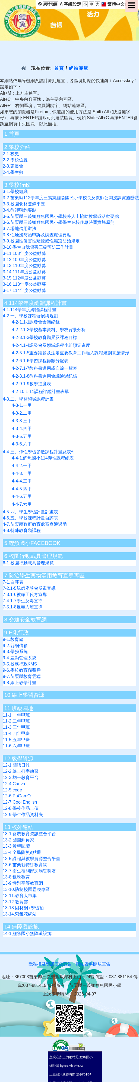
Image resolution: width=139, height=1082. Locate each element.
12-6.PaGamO (17, 796)
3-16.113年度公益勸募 (24, 284)
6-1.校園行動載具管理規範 (28, 563)
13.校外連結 (19, 827)
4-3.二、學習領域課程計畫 (28, 399)
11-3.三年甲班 (16, 727)
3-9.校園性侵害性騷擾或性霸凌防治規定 (41, 241)
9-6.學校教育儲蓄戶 (22, 670)
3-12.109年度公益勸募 (24, 259)
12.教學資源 (19, 758)
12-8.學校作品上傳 (21, 808)
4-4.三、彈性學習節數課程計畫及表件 (39, 452)
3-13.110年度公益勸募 (24, 265)
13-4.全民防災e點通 (22, 852)
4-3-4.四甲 (22, 428)
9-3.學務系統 (15, 651)
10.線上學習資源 (24, 695)
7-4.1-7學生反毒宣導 (23, 600)
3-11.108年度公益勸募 (24, 253)
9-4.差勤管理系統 (19, 657)
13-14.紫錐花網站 (20, 914)
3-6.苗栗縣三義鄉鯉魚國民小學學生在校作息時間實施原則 (59, 222)
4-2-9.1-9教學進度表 (31, 383)
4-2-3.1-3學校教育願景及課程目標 (44, 337)
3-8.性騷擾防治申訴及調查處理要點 (37, 234)
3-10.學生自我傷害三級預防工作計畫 (38, 247)
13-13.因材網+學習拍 (23, 907)
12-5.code (12, 790)
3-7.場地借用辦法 (19, 228)
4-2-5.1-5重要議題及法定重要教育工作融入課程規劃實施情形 (70, 353)
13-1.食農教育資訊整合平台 (29, 833)
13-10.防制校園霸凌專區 (26, 889)
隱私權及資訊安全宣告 (50, 964)
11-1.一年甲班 (16, 715)
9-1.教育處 (13, 639)
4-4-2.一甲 (22, 465)
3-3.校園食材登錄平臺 (24, 204)
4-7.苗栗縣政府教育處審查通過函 (35, 524)
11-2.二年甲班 (16, 721)
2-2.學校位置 (15, 160)
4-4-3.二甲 (22, 473)
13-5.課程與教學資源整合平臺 (31, 858)
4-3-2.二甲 (22, 413)
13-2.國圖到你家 (18, 840)
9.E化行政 (16, 632)
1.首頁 (12, 134)
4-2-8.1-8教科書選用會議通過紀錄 (44, 376)
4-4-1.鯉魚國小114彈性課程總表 (43, 458)
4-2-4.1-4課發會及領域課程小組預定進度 (51, 345)
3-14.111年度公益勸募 (24, 271)
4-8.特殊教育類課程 (22, 530)
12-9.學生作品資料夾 (23, 814)
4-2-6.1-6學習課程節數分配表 (40, 360)
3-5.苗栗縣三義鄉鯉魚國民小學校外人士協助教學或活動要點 (61, 216)
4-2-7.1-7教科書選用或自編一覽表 (44, 368)
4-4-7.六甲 (22, 504)
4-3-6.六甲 (22, 444)
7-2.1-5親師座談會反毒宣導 (29, 588)
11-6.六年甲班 (16, 746)
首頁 (59, 68)
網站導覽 (78, 68)
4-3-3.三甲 (22, 420)
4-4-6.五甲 (22, 496)
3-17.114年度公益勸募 (24, 290)
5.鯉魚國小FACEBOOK (32, 543)
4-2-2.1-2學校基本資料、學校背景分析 (49, 329)
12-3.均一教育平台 (21, 777)
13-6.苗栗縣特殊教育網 (25, 865)
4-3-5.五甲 (22, 436)
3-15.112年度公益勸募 (24, 278)
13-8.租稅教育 (16, 877)
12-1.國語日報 (16, 765)
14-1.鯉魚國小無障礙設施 (27, 933)
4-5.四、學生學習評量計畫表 (30, 512)
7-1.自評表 (13, 582)
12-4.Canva (14, 783)
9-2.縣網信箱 (15, 645)
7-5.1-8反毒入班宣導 (23, 607)
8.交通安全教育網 (25, 619)
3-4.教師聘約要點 (19, 210)
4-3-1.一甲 (22, 405)
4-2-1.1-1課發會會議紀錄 (36, 322)
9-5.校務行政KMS (20, 664)
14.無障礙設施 (21, 927)
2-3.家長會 (13, 166)
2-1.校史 (11, 153)
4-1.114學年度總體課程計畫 (29, 309)
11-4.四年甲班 (16, 733)
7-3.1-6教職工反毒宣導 (25, 594)
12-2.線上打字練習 (21, 771)
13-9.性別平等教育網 (23, 883)
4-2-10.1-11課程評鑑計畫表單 (40, 391)
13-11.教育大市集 (20, 895)
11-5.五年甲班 (16, 739)
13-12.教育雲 (15, 902)
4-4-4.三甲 (22, 481)
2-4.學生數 (13, 172)
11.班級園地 (19, 708)
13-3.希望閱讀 (16, 846)
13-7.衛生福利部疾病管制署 (29, 870)
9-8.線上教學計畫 (19, 682)
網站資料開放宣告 (93, 964)
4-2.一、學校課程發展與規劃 (30, 316)
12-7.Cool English (20, 802)
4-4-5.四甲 (22, 489)
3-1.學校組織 (15, 191)
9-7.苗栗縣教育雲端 (22, 676)
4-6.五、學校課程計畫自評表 (30, 518)
